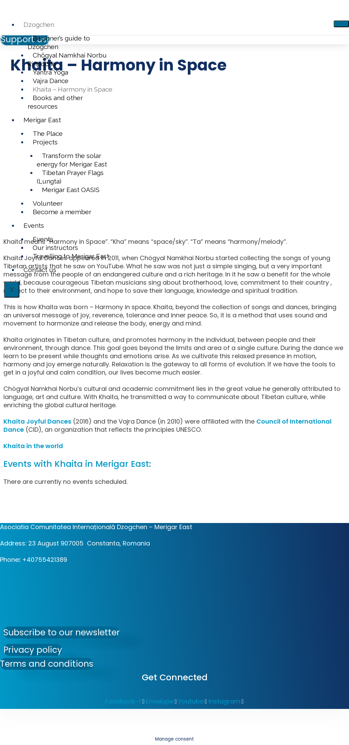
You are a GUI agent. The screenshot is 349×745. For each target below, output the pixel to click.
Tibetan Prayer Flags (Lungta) (70, 177)
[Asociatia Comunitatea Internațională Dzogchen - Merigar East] (51, 598)
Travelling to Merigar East (71, 256)
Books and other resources (55, 102)
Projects (45, 142)
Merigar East (42, 120)
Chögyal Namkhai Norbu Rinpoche (67, 59)
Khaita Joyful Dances (37, 421)
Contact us (40, 269)
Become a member (62, 212)
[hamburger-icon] (341, 23)
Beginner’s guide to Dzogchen (59, 42)
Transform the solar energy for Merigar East (72, 160)
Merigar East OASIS (71, 189)
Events (34, 225)
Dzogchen (39, 24)
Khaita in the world (33, 446)
